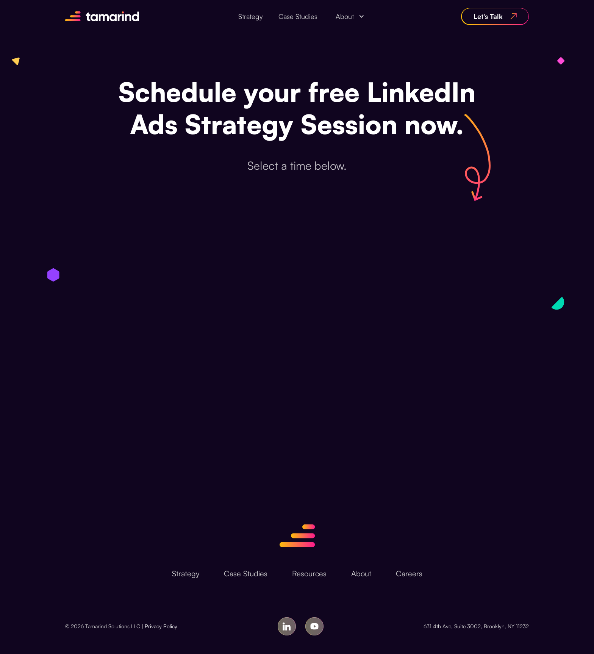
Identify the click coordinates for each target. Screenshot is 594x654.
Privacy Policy (161, 626)
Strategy (250, 16)
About (361, 573)
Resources (309, 573)
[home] (102, 16)
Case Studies (297, 16)
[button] (347, 16)
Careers (409, 573)
